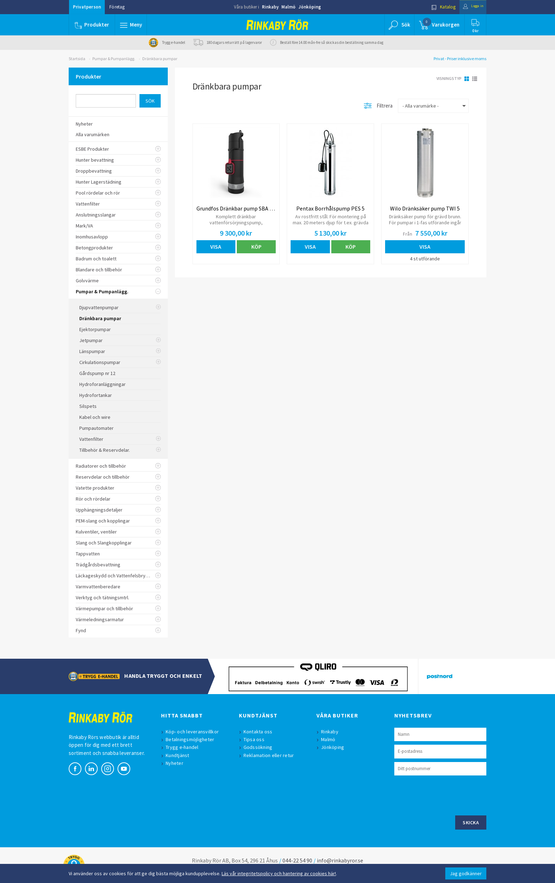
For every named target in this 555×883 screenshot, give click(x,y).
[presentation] (448, 794)
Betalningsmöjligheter (191, 739)
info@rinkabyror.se (340, 860)
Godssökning (259, 747)
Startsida (77, 58)
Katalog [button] (435, 7)
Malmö (288, 7)
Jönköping (309, 7)
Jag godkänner (466, 873)
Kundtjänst (179, 755)
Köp (256, 246)
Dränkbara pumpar (159, 58)
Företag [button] (117, 7)
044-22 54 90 (297, 860)
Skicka (471, 822)
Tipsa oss (255, 739)
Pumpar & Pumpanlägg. (113, 58)
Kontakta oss (259, 731)
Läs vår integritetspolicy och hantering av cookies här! (279, 873)
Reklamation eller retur (270, 755)
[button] (131, 24)
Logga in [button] (469, 7)
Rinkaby (270, 7)
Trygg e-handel (183, 747)
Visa (215, 246)
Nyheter (176, 763)
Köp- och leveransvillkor (194, 731)
